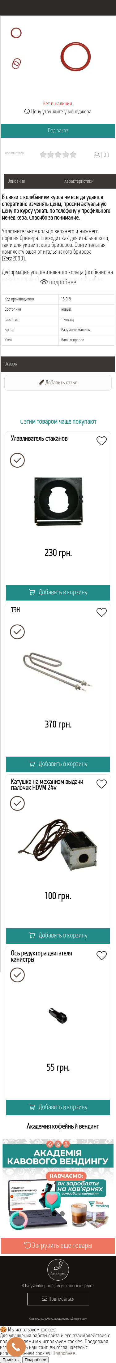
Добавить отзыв (58, 382)
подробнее (58, 282)
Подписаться (58, 1299)
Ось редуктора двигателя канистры (41, 956)
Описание (16, 181)
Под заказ (58, 131)
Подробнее (64, 1353)
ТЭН (15, 610)
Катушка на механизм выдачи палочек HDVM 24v (47, 785)
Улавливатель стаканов (39, 439)
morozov (82, 1319)
